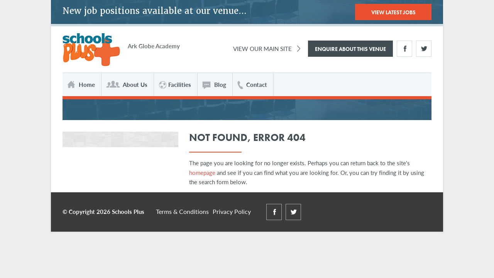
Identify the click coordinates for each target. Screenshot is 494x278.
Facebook (404, 49)
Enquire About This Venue (350, 49)
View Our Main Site (262, 48)
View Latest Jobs (393, 12)
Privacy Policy (232, 211)
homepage (202, 172)
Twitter (423, 49)
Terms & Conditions (182, 211)
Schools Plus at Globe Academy (91, 50)
